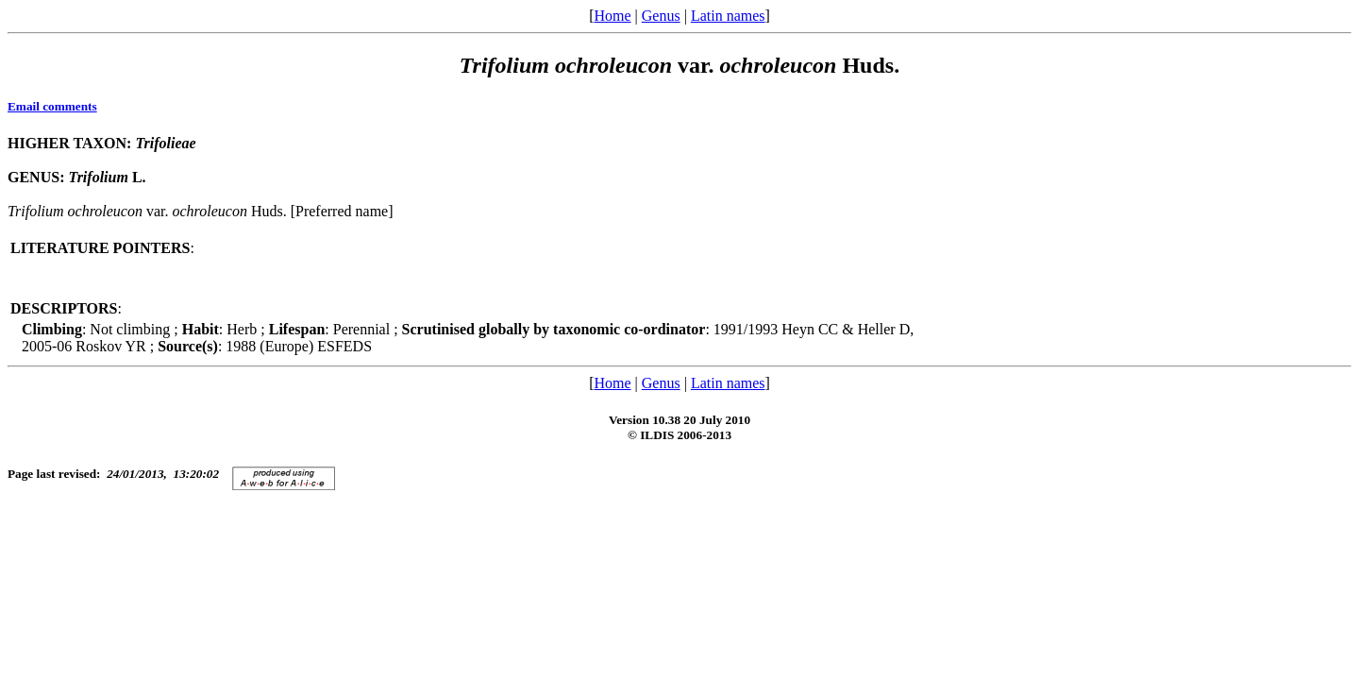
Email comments (52, 106)
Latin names (728, 16)
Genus (661, 16)
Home (612, 16)
